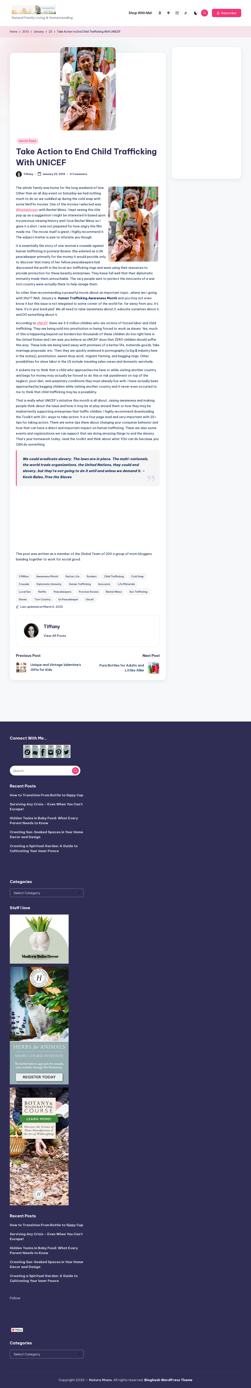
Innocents (104, 584)
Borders (92, 576)
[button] (226, 13)
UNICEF (42, 323)
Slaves (23, 599)
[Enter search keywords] (45, 770)
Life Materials (126, 584)
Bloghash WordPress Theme (168, 1380)
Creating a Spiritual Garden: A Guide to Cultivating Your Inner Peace (44, 848)
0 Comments (78, 174)
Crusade (24, 584)
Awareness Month (47, 576)
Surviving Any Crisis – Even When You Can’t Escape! (46, 806)
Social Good (27, 140)
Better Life (72, 576)
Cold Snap (137, 576)
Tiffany (52, 626)
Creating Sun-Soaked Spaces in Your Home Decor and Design (46, 834)
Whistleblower (27, 210)
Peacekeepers (62, 591)
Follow (15, 1298)
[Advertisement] (206, 112)
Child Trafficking (114, 576)
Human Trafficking (80, 584)
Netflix (42, 591)
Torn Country (42, 599)
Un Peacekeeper (68, 599)
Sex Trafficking (138, 591)
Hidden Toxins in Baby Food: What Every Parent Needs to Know (44, 820)
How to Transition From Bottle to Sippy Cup (46, 795)
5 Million (24, 576)
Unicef (90, 599)
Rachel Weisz (114, 591)
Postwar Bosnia (88, 591)
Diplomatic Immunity (49, 584)
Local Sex (25, 591)
